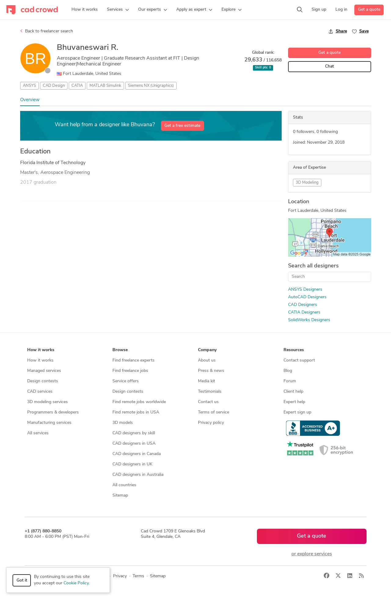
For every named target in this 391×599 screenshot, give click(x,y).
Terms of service (213, 412)
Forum (289, 381)
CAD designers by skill (133, 433)
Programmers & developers (53, 412)
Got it (21, 580)
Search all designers (313, 266)
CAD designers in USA (133, 443)
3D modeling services (47, 402)
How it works (40, 360)
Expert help (294, 402)
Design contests (42, 381)
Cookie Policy (76, 583)
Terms (138, 576)
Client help (293, 391)
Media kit (206, 381)
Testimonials (209, 391)
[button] (117, 10)
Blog (287, 371)
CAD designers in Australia (137, 474)
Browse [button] (120, 350)
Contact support (299, 360)
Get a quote (369, 9)
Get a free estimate (182, 125)
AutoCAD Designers (307, 297)
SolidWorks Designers (309, 320)
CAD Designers (302, 305)
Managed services (44, 371)
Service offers (125, 381)
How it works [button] (40, 350)
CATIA (77, 86)
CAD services (40, 391)
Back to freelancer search (46, 31)
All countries (124, 485)
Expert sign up (297, 412)
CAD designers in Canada (136, 454)
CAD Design (54, 86)
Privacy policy (211, 423)
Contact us (208, 402)
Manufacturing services (49, 423)
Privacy (120, 576)
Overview (30, 100)
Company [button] (207, 350)
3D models (122, 423)
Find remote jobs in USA (135, 412)
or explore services (311, 554)
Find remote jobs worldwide (139, 402)
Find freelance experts (133, 360)
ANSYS (29, 86)
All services (38, 433)
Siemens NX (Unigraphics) (151, 86)
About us (207, 360)
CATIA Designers (304, 312)
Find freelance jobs (130, 371)
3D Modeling (307, 183)
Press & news (211, 371)
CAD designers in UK (132, 464)
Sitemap (120, 495)
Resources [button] (293, 350)
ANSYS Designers (305, 289)
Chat (329, 66)
